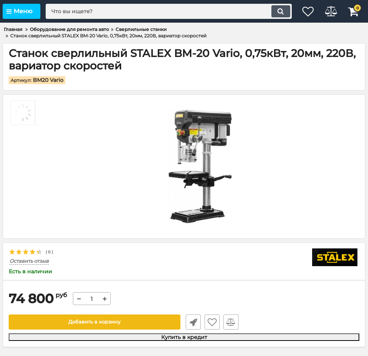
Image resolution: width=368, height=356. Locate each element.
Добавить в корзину (94, 322)
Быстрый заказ (191, 322)
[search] (163, 11)
